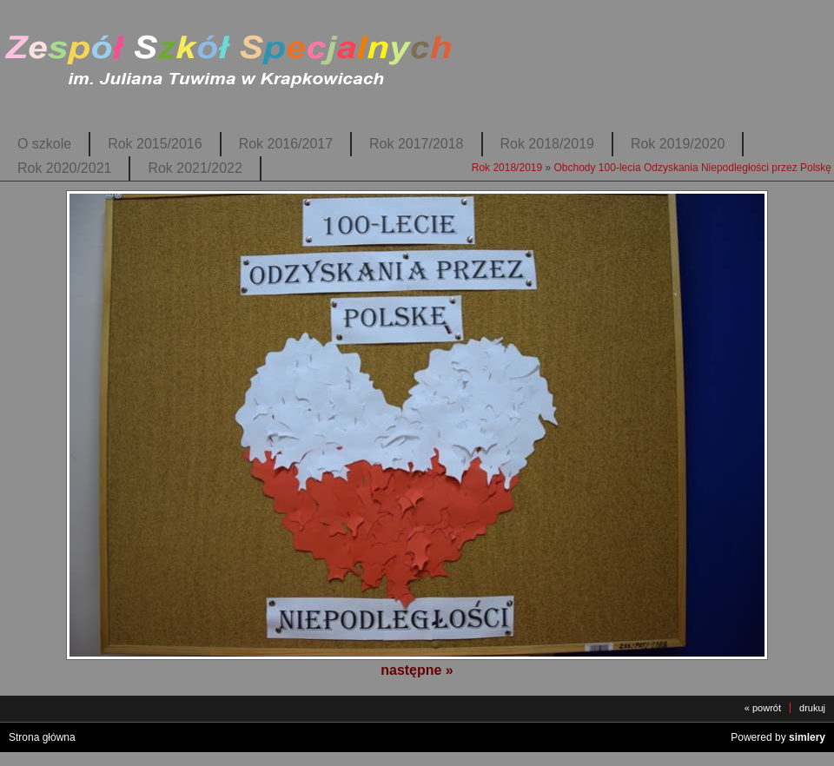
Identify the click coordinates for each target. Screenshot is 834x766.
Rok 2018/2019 (547, 143)
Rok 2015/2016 (155, 143)
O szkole (44, 143)
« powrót (763, 708)
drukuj (812, 708)
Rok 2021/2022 (195, 168)
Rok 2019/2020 (678, 143)
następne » (417, 670)
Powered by (778, 737)
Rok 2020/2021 (64, 168)
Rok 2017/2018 (416, 143)
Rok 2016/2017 (286, 143)
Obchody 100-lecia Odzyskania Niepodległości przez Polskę (693, 168)
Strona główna (42, 737)
